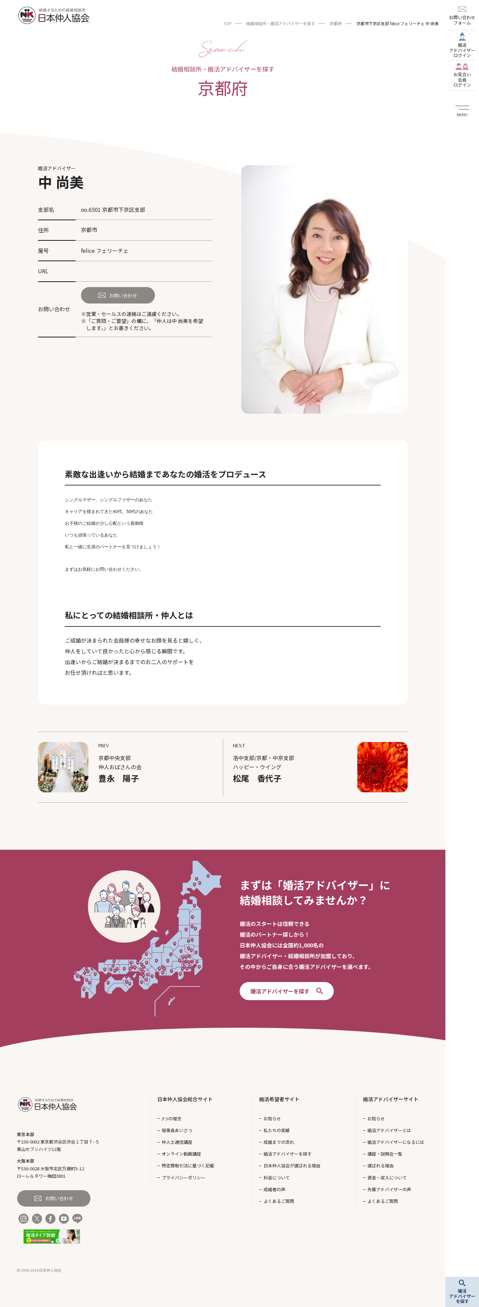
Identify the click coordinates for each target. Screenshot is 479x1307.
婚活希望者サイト (279, 1099)
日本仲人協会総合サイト (185, 1099)
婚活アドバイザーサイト (390, 1099)
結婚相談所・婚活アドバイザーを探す (280, 23)
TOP (228, 23)
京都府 (336, 23)
